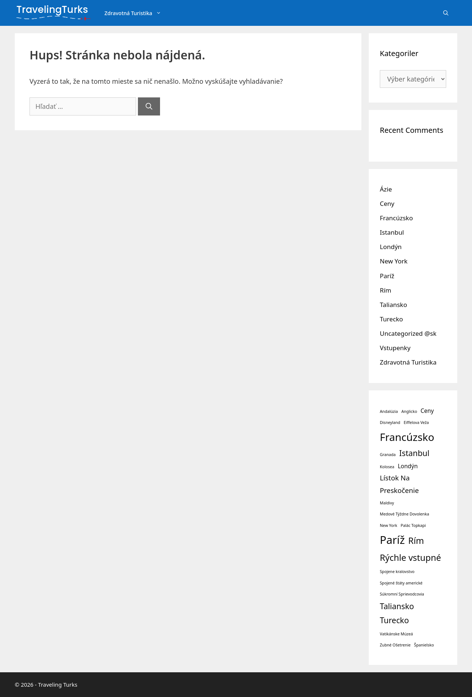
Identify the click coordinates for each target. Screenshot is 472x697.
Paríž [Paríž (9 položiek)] (392, 539)
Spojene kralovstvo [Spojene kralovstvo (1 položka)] (397, 571)
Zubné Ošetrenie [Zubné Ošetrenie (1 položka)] (395, 645)
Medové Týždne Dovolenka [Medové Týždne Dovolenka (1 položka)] (404, 514)
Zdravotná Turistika (137, 13)
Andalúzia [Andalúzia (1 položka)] (389, 411)
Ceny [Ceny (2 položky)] (427, 411)
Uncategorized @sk (408, 333)
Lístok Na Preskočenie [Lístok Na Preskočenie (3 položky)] (399, 484)
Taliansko (393, 304)
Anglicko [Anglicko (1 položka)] (409, 411)
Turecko (391, 319)
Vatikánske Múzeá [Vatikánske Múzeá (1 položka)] (396, 633)
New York (393, 261)
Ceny (387, 203)
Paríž (387, 276)
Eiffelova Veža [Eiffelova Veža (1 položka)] (416, 422)
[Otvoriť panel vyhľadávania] (445, 13)
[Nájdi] (149, 106)
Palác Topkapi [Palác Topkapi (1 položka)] (413, 525)
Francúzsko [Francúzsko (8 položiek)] (407, 437)
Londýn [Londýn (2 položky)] (408, 466)
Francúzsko (396, 218)
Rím (385, 290)
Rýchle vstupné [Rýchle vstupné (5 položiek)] (410, 557)
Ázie (386, 189)
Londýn (391, 246)
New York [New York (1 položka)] (388, 525)
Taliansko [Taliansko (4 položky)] (397, 606)
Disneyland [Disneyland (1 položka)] (390, 422)
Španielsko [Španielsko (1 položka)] (424, 645)
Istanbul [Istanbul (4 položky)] (414, 453)
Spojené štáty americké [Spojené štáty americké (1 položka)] (401, 583)
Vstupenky (395, 348)
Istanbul (392, 232)
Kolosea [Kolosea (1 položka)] (387, 466)
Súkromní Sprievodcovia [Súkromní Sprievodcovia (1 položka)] (402, 594)
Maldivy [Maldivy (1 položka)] (387, 503)
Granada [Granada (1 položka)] (388, 454)
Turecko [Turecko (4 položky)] (394, 620)
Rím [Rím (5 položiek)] (416, 540)
